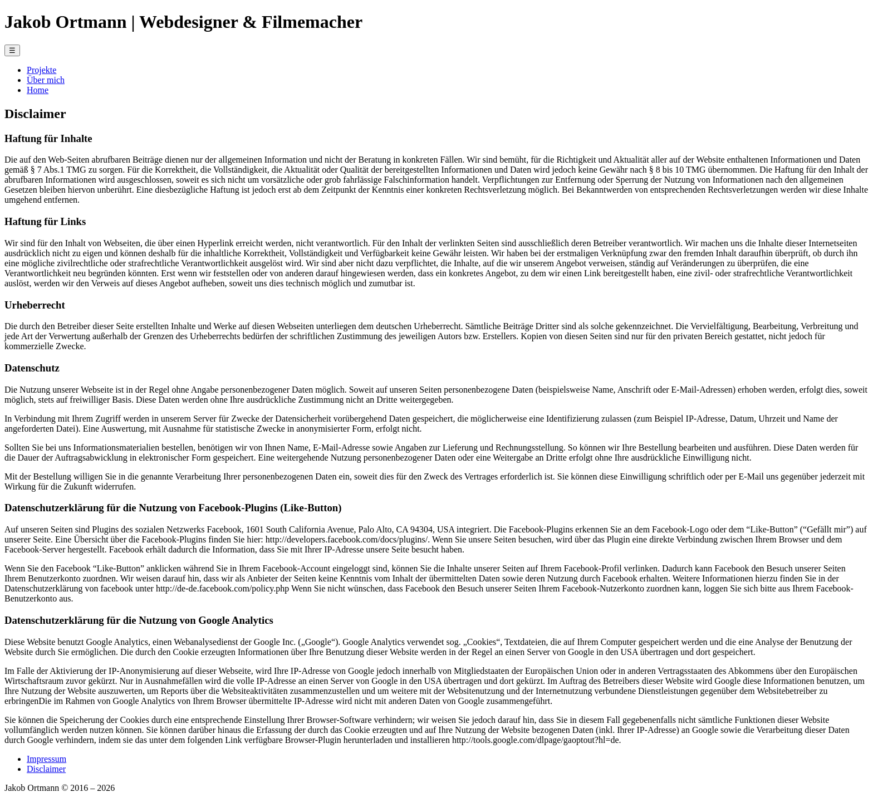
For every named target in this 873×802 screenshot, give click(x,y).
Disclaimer (46, 769)
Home (37, 90)
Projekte (41, 70)
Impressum (46, 759)
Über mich (46, 80)
